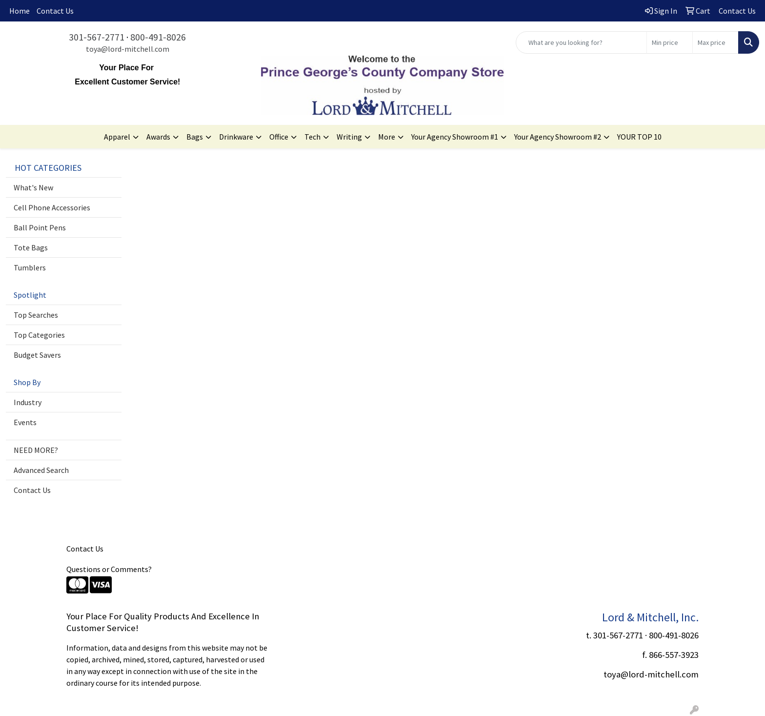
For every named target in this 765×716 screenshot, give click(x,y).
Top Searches (36, 315)
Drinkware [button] (236, 137)
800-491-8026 (158, 37)
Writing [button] (349, 137)
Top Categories (39, 335)
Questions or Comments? (109, 569)
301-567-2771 (96, 37)
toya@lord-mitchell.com (127, 49)
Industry (27, 402)
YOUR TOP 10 (639, 137)
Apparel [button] (117, 137)
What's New (33, 187)
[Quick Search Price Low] (669, 42)
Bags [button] (194, 137)
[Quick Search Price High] (715, 42)
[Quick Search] (581, 42)
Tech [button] (312, 137)
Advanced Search (41, 470)
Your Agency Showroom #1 (454, 137)
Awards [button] (158, 137)
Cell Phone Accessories (52, 207)
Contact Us (55, 11)
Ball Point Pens (40, 227)
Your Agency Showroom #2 (557, 137)
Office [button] (278, 137)
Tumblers (30, 267)
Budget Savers (37, 355)
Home (19, 11)
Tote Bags (31, 247)
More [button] (386, 137)
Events (25, 422)
